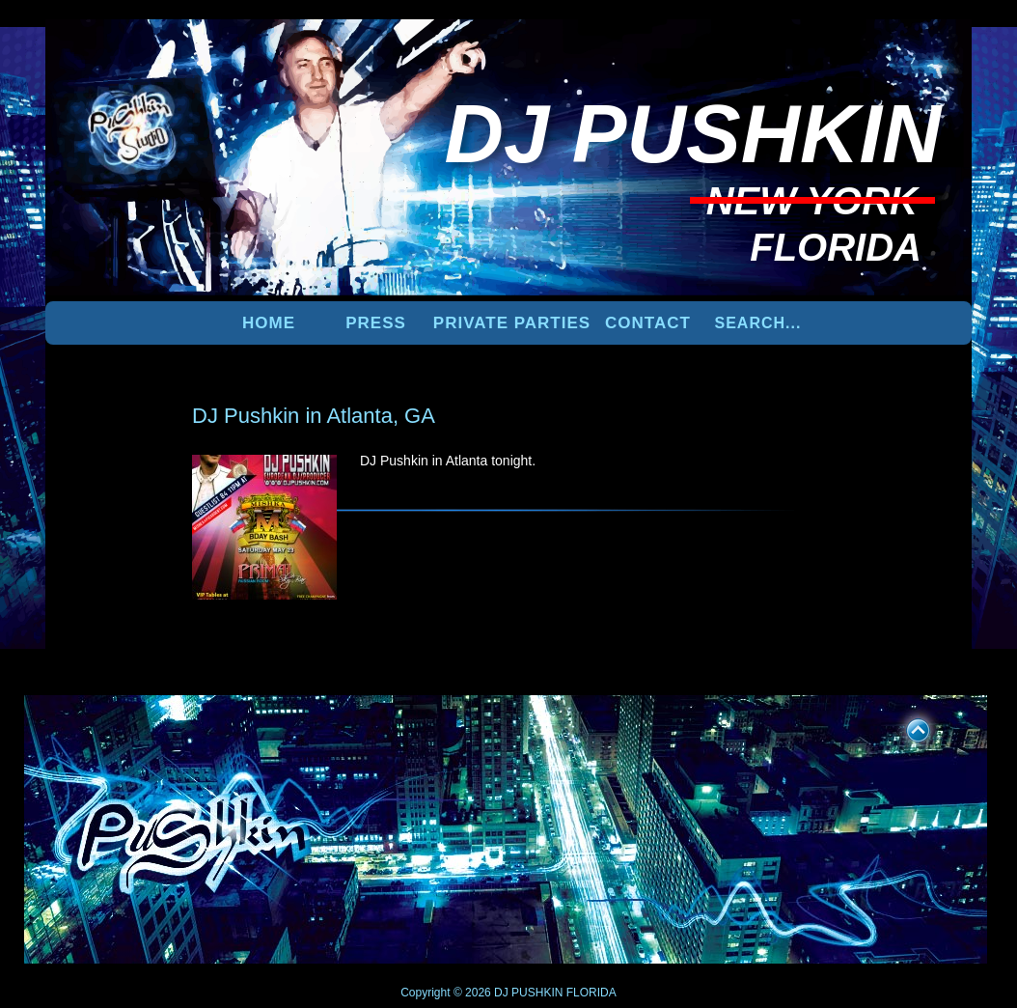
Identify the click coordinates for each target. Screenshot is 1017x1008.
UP (905, 727)
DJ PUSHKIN (527, 992)
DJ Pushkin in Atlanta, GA (313, 416)
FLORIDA (591, 992)
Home (268, 323)
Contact (648, 323)
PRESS (375, 323)
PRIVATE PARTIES (512, 323)
